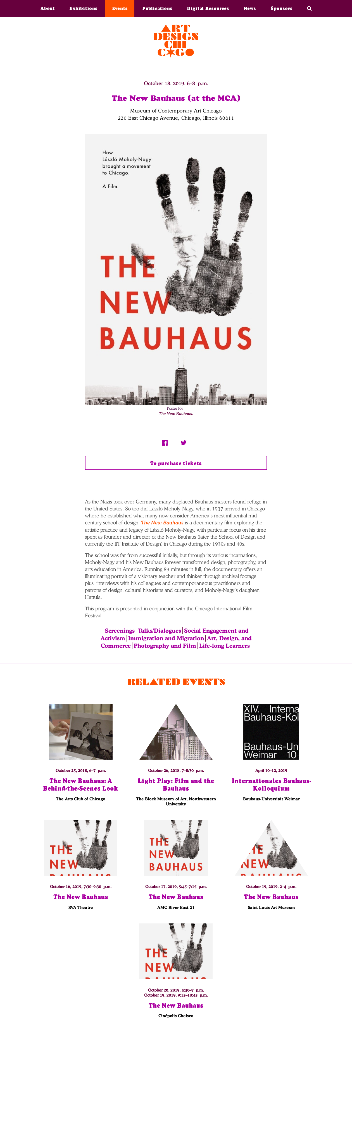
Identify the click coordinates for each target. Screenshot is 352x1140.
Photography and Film (165, 645)
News (250, 8)
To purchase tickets (176, 463)
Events (120, 8)
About (48, 8)
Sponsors (281, 8)
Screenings (120, 631)
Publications (157, 8)
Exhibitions (83, 8)
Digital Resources (208, 8)
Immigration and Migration (166, 638)
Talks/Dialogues (159, 631)
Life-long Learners (224, 645)
